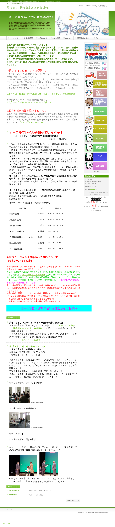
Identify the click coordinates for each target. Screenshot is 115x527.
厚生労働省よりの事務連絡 (33, 275)
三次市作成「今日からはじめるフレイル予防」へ (29, 102)
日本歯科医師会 (96, 66)
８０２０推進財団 (96, 75)
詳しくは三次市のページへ (31, 122)
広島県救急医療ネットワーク (96, 56)
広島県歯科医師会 (96, 84)
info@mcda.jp (94, 189)
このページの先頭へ (73, 500)
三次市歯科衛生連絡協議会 (96, 93)
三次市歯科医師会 (29, 6)
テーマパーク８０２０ (96, 47)
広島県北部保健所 (96, 102)
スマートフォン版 (5, 523)
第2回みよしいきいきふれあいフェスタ (27, 346)
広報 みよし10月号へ (32, 340)
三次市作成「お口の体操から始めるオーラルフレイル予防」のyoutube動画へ (42, 94)
